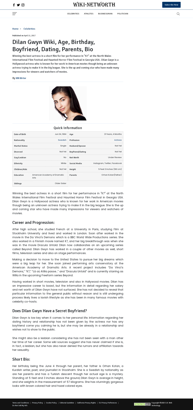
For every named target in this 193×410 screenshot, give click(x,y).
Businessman (105, 13)
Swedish (62, 140)
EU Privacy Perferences (108, 403)
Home (15, 28)
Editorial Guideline (67, 403)
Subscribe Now (171, 4)
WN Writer (21, 78)
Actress (118, 140)
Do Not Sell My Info (19, 405)
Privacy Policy (37, 403)
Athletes (88, 13)
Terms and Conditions (20, 403)
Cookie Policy (51, 403)
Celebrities (73, 13)
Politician (122, 13)
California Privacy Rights (86, 403)
